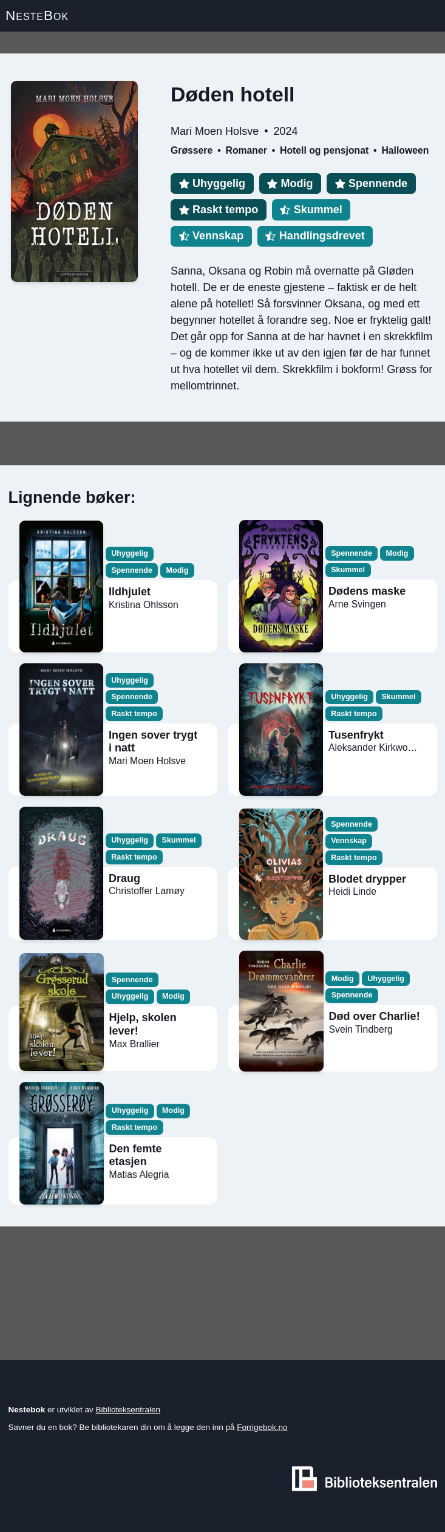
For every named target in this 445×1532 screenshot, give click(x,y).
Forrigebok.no (262, 1427)
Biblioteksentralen (128, 1409)
